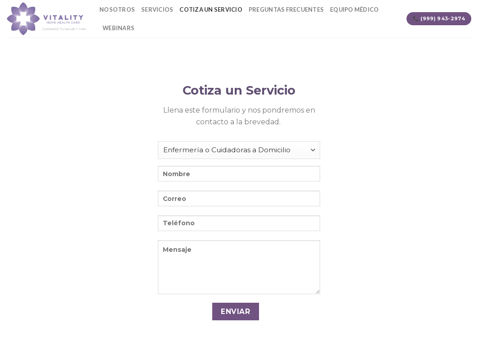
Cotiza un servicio (210, 9)
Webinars (118, 28)
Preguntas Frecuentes (286, 9)
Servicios (157, 9)
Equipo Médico (354, 9)
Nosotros (117, 9)
